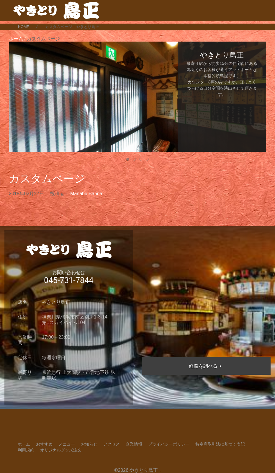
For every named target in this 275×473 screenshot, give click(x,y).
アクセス (111, 444)
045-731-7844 (69, 280)
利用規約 (26, 450)
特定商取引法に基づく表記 (220, 444)
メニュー (66, 444)
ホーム (24, 444)
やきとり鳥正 (144, 470)
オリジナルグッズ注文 (60, 450)
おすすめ (44, 444)
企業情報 (134, 444)
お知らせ (89, 444)
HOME (23, 27)
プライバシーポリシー (168, 444)
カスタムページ (47, 179)
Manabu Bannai (86, 193)
